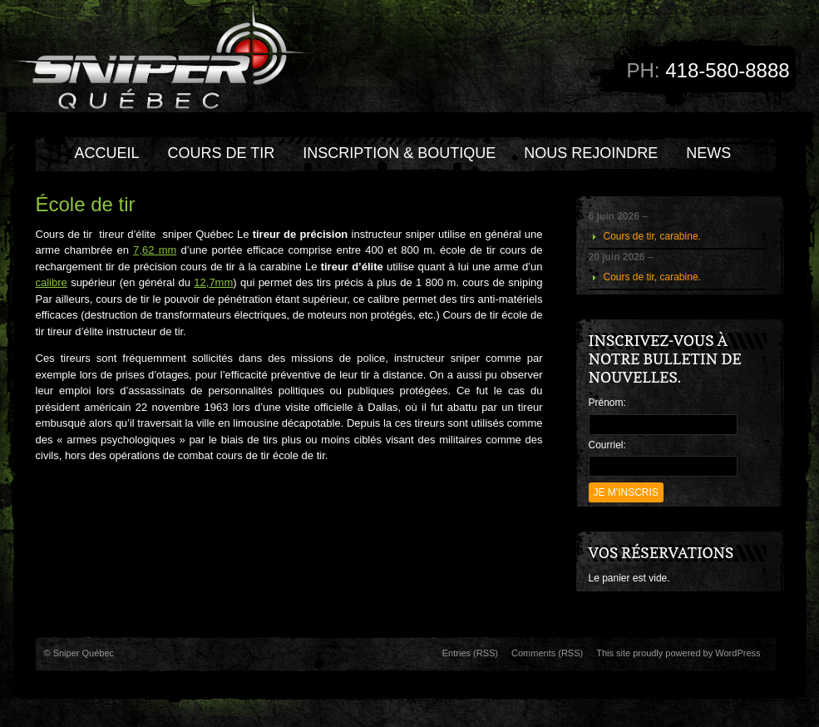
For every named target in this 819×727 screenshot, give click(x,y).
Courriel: (607, 445)
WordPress (737, 653)
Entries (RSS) (470, 653)
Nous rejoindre (591, 153)
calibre (51, 282)
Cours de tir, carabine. (652, 236)
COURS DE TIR (221, 153)
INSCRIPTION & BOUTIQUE (399, 153)
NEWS (708, 153)
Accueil (107, 153)
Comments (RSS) (547, 653)
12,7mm (213, 282)
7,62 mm (154, 250)
